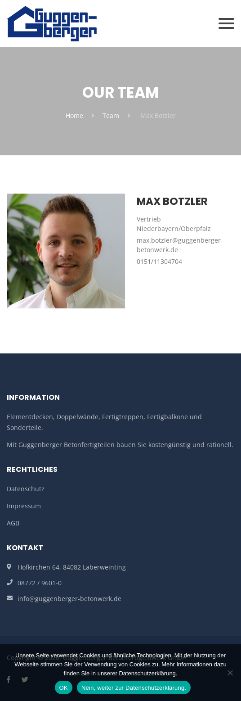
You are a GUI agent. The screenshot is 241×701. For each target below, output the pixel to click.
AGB (13, 523)
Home (74, 115)
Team (111, 115)
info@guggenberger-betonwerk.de (69, 598)
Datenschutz (26, 488)
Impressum (24, 506)
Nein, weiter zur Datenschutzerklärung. (134, 687)
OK (63, 687)
